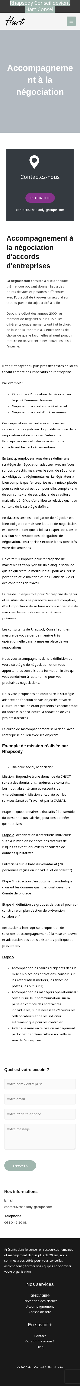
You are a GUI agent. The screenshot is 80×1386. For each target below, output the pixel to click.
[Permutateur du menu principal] (71, 21)
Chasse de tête (40, 1312)
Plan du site (55, 1367)
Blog (40, 1347)
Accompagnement (40, 1306)
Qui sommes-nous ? (40, 1341)
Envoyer (20, 1165)
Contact (40, 1336)
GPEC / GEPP (40, 1295)
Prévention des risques (40, 1301)
